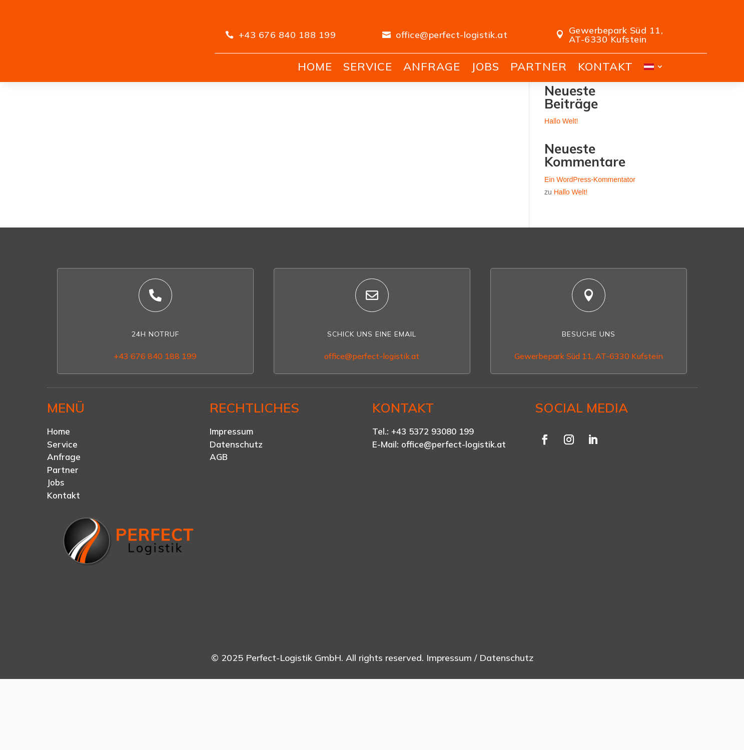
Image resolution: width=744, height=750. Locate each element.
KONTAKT (605, 67)
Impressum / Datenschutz (479, 720)
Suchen (624, 121)
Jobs (56, 544)
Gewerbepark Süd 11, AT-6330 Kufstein (616, 34)
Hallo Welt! (561, 182)
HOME (315, 67)
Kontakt (63, 557)
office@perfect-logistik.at (451, 34)
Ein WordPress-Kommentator (589, 241)
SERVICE (367, 67)
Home (58, 493)
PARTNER (538, 67)
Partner (63, 531)
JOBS (485, 67)
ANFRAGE (431, 67)
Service (62, 505)
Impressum (231, 493)
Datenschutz (236, 505)
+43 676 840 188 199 (287, 34)
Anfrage (64, 519)
